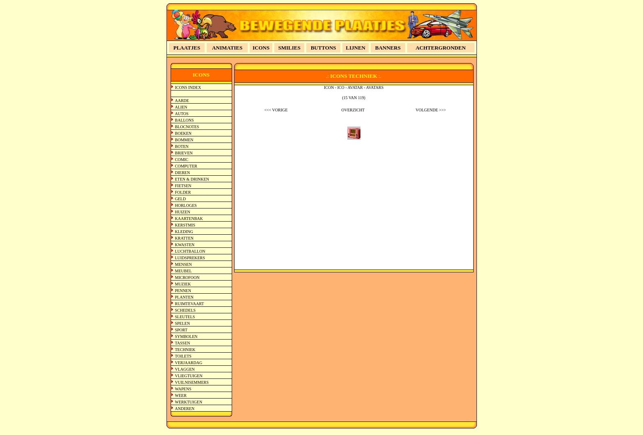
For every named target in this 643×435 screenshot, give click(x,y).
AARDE (182, 100)
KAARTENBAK (189, 218)
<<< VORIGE (275, 110)
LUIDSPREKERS (190, 258)
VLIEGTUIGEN (189, 376)
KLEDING (184, 231)
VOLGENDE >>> (431, 110)
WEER (181, 395)
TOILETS (183, 356)
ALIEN (181, 107)
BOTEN (182, 146)
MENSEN (183, 264)
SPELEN (182, 323)
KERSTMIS (185, 225)
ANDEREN (185, 408)
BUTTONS (323, 48)
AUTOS (182, 113)
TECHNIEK (185, 349)
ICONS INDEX (188, 87)
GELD (180, 199)
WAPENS (183, 389)
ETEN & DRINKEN (192, 179)
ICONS (261, 48)
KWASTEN (185, 244)
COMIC (182, 159)
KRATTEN (184, 238)
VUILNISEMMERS (192, 382)
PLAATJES (187, 48)
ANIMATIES (227, 48)
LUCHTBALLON (190, 251)
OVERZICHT (353, 110)
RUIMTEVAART (189, 303)
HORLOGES (186, 205)
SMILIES (289, 48)
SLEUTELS (185, 317)
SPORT (181, 330)
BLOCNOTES (187, 127)
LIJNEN (355, 48)
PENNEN (183, 290)
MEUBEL (183, 271)
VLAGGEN (185, 369)
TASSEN (182, 343)
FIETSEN (183, 186)
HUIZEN (182, 212)
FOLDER (183, 192)
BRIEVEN (184, 153)
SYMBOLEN (186, 336)
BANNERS (388, 48)
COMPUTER (186, 166)
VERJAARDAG (189, 362)
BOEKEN (183, 133)
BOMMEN (184, 140)
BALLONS (184, 120)
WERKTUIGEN (189, 402)
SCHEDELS (185, 310)
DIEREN (182, 172)
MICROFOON (187, 277)
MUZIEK (183, 284)
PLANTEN (184, 297)
